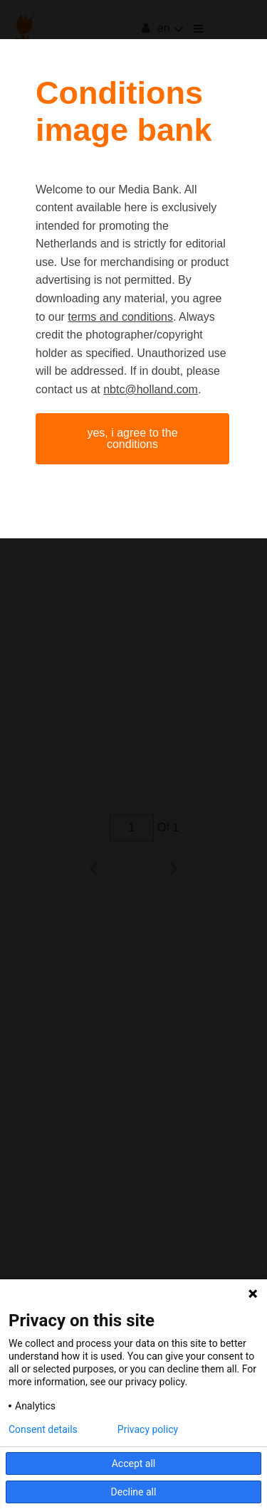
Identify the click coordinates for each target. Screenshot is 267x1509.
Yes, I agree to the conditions (132, 438)
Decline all (134, 1492)
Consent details (43, 1429)
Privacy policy (147, 1429)
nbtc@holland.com (150, 389)
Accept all (134, 1463)
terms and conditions (120, 317)
